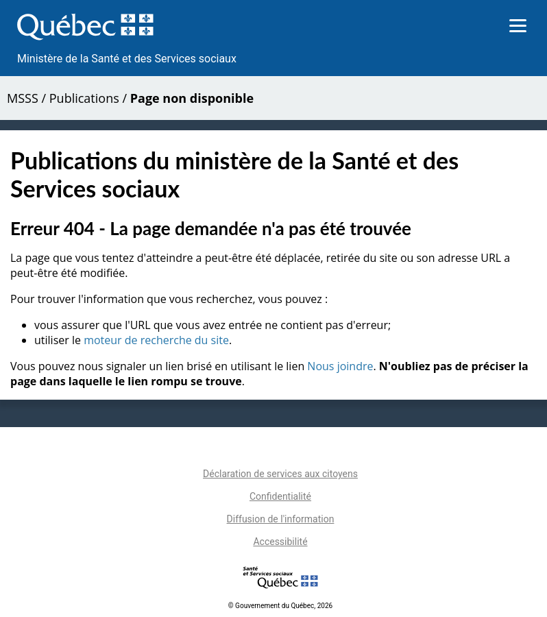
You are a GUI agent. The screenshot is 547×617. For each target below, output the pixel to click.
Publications (84, 98)
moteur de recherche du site (156, 340)
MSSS (22, 98)
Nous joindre (340, 366)
